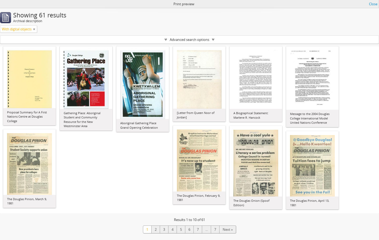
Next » (228, 229)
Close (373, 4)
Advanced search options (189, 39)
